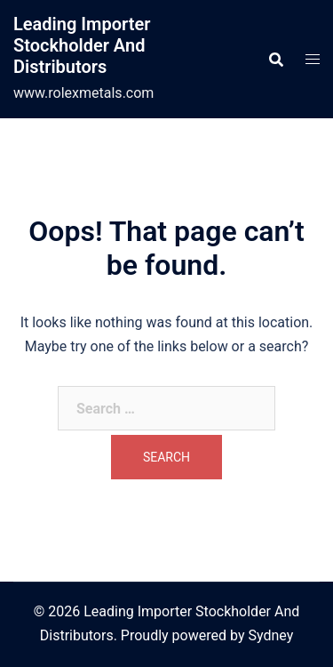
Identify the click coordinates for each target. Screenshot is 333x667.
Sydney (270, 635)
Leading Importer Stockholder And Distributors (81, 45)
